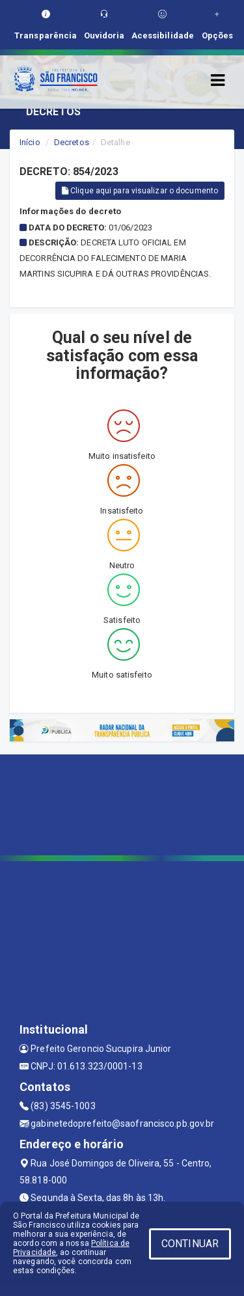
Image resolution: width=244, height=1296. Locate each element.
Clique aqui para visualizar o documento (140, 190)
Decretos (71, 142)
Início (30, 142)
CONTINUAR (190, 1243)
